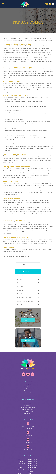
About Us (28, 385)
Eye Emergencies (28, 413)
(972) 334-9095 (28, 435)
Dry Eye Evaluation (28, 411)
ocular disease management (25, 301)
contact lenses (21, 282)
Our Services (28, 387)
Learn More (28, 320)
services (19, 279)
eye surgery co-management (25, 297)
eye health (20, 290)
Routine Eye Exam (28, 403)
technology (20, 305)
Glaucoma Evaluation (28, 409)
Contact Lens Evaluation (28, 407)
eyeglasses (20, 286)
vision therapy (21, 275)
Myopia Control (28, 405)
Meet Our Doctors (28, 389)
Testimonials (28, 391)
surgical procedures (22, 294)
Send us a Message (28, 449)
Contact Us (28, 340)
